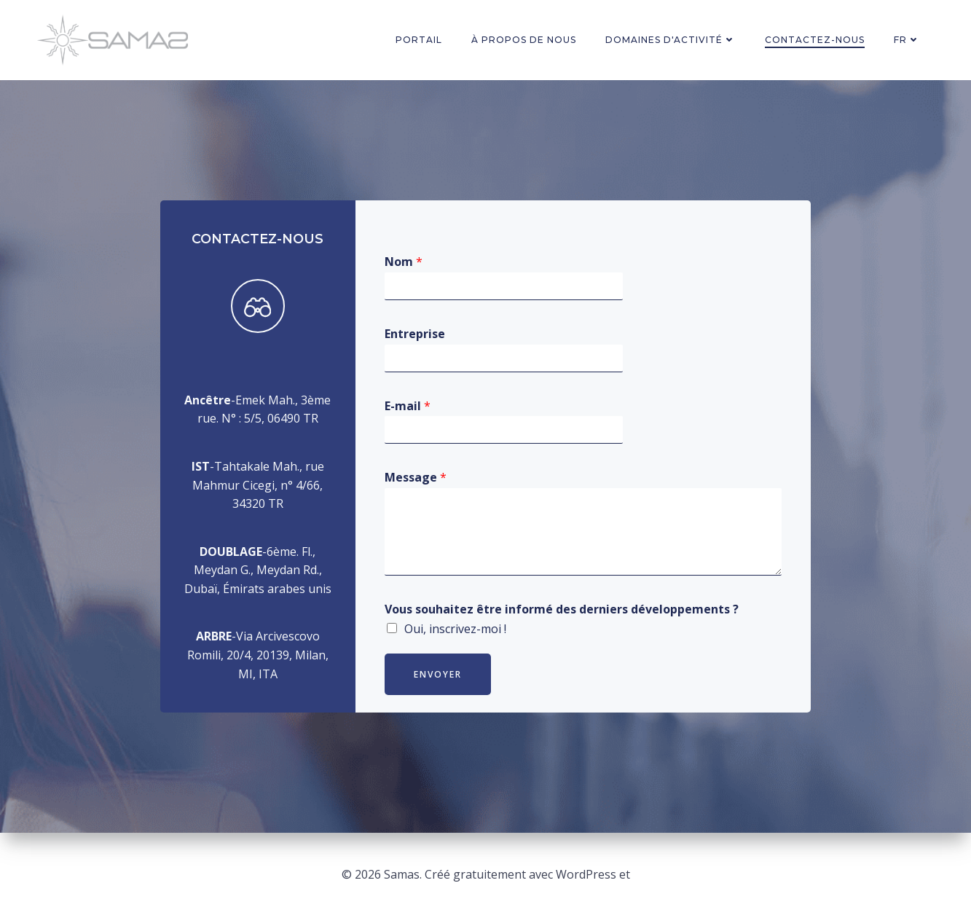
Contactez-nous (815, 39)
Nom (403, 262)
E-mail (408, 406)
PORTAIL (419, 39)
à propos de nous (523, 39)
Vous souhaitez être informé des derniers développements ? (562, 609)
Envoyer (438, 674)
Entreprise (415, 334)
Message (416, 477)
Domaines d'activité (670, 39)
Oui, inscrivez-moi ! (455, 629)
